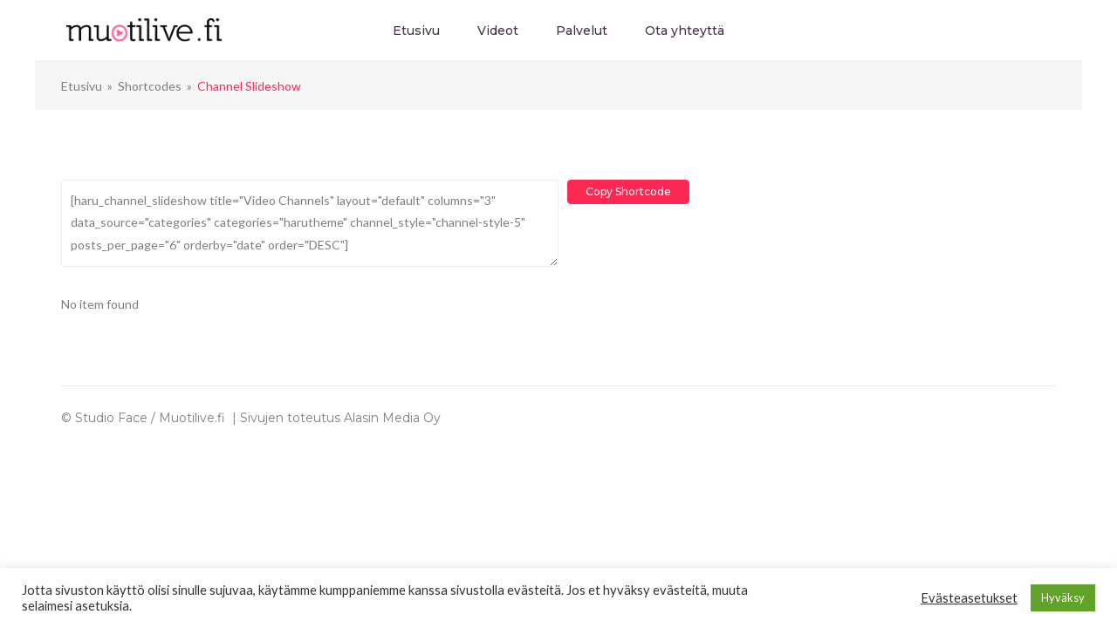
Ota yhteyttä (684, 30)
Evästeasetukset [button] (969, 597)
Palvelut (581, 30)
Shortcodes (150, 85)
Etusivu (416, 30)
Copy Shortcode (628, 191)
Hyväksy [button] (1063, 597)
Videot (497, 30)
